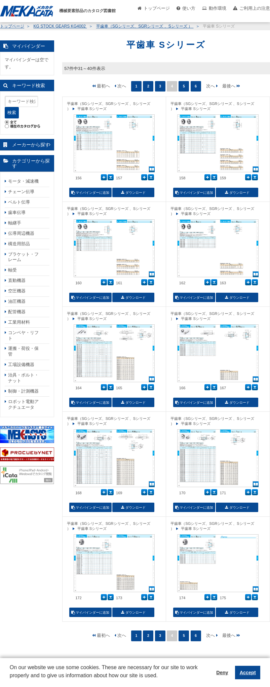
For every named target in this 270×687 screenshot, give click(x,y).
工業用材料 (19, 322)
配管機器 (17, 311)
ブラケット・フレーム (23, 257)
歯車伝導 (17, 212)
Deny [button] (222, 672)
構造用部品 (19, 243)
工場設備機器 (21, 364)
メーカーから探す (31, 144)
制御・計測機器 (23, 391)
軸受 (12, 270)
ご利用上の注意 (254, 8)
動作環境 (217, 8)
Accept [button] (248, 672)
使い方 (188, 8)
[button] (11, 681)
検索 (11, 112)
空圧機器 (17, 290)
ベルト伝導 (19, 202)
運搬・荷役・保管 (23, 351)
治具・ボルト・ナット (23, 377)
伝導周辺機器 (21, 233)
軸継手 (14, 222)
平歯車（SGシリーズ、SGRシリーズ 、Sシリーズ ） (145, 26)
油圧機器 (17, 301)
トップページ (157, 8)
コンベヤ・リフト (23, 335)
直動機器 (17, 280)
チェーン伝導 (21, 191)
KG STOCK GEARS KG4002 (60, 26)
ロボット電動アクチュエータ (23, 404)
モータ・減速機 (23, 181)
